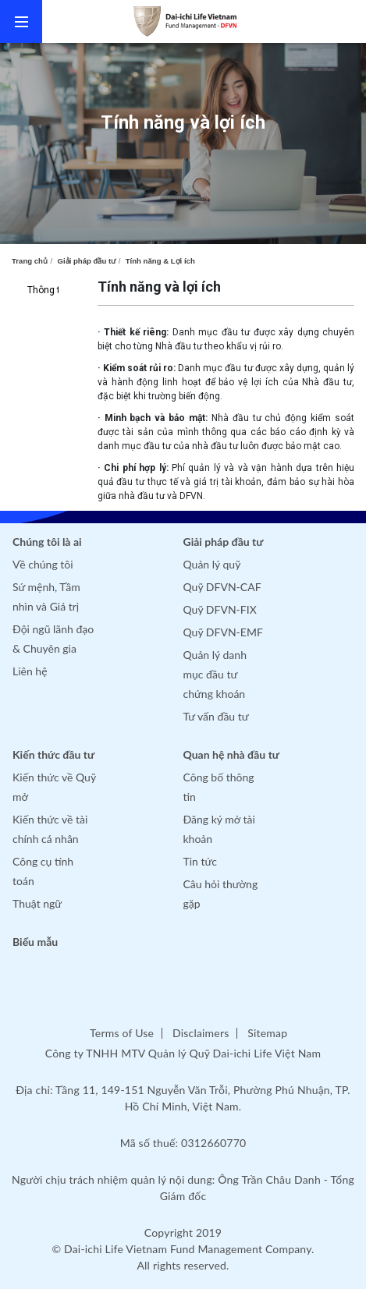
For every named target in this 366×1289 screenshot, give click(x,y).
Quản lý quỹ (212, 564)
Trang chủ (30, 261)
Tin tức (200, 861)
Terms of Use (122, 1032)
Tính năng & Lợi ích (160, 261)
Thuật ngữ (37, 903)
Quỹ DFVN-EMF (223, 632)
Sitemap (267, 1032)
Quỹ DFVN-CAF (222, 586)
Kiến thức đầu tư (53, 754)
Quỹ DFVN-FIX (220, 609)
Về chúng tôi (42, 564)
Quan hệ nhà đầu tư (231, 754)
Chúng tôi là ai (47, 541)
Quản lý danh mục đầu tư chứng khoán (215, 674)
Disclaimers (200, 1032)
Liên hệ (30, 671)
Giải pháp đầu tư (87, 261)
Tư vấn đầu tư (216, 716)
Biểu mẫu (35, 941)
